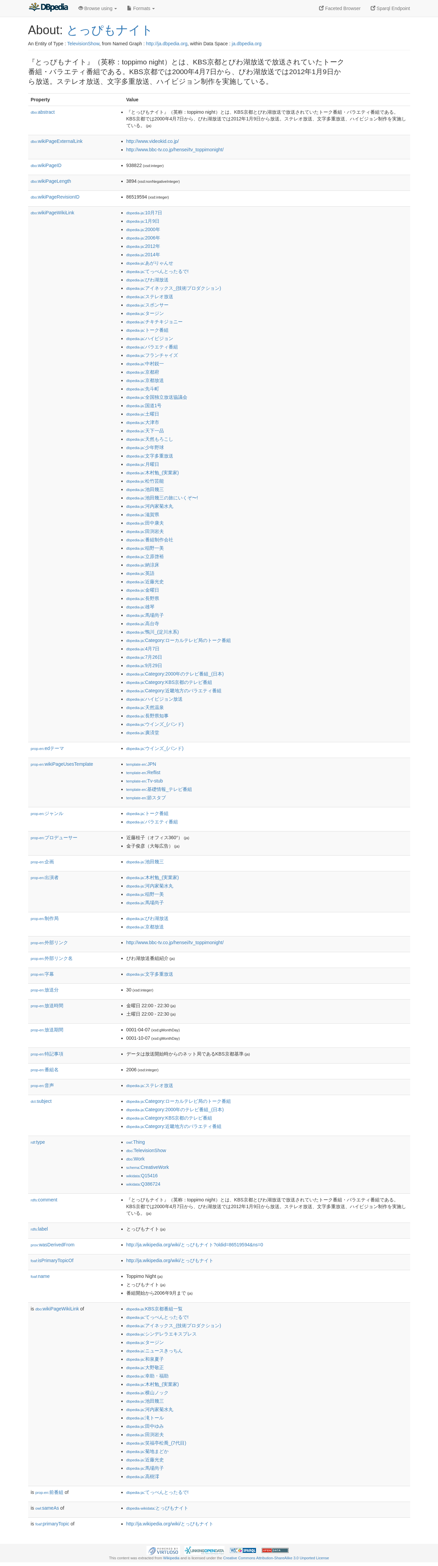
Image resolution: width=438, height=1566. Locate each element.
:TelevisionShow (146, 1150)
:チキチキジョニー (154, 321)
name (40, 1276)
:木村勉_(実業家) (152, 472)
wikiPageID (46, 165)
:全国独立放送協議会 (156, 397)
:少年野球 (145, 447)
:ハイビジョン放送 (154, 699)
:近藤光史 (145, 581)
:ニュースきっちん (154, 1350)
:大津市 (142, 422)
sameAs (47, 1508)
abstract (43, 112)
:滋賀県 (142, 514)
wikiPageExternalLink (57, 141)
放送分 (45, 989)
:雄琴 (140, 606)
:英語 (140, 573)
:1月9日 (143, 221)
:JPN (141, 764)
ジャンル (47, 813)
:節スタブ (146, 797)
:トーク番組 (147, 330)
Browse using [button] (97, 8)
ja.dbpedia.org (247, 43)
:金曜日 (142, 590)
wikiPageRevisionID (55, 197)
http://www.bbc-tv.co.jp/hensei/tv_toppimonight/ (175, 149)
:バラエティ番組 (152, 346)
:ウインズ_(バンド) (155, 724)
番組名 (45, 1069)
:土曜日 (142, 414)
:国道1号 (144, 405)
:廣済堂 (142, 732)
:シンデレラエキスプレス (161, 1334)
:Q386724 (143, 1184)
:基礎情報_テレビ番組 (159, 789)
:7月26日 (144, 657)
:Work (135, 1159)
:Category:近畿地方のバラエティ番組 (174, 690)
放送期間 (47, 1029)
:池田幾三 (145, 489)
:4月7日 (143, 648)
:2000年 (143, 229)
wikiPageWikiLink (52, 212)
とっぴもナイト (109, 30)
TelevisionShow (83, 43)
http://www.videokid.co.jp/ (152, 141)
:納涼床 (142, 565)
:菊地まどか (147, 1451)
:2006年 (143, 237)
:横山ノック (147, 1392)
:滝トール (145, 1417)
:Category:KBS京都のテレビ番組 (169, 682)
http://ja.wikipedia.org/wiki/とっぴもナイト (170, 1260)
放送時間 (47, 1005)
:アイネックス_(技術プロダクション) (173, 288)
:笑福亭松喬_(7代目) (156, 1443)
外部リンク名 (52, 958)
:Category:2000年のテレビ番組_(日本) (175, 674)
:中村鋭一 (145, 363)
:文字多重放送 (149, 455)
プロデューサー (54, 837)
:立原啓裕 (145, 556)
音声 (42, 1085)
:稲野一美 (145, 548)
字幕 (42, 974)
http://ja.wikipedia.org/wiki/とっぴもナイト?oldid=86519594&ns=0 (194, 1244)
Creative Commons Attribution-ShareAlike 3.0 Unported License (276, 1558)
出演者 (45, 877)
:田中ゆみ (145, 1426)
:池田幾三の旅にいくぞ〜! (162, 497)
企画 (42, 861)
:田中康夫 (145, 523)
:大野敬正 (145, 1367)
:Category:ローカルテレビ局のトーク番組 (178, 640)
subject (41, 1101)
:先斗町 (142, 388)
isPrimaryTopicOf (52, 1260)
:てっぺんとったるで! (157, 271)
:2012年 (143, 246)
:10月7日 (144, 212)
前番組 (50, 1492)
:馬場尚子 (145, 615)
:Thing (135, 1142)
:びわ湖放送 (147, 279)
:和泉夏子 (145, 1359)
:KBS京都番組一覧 (154, 1308)
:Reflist (143, 772)
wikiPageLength (51, 181)
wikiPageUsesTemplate (62, 764)
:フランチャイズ (152, 355)
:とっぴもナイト (157, 1508)
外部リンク (49, 942)
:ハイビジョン (149, 338)
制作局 (45, 918)
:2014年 (143, 254)
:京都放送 (145, 380)
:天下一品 (145, 430)
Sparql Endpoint (390, 8)
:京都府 (142, 372)
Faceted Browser (340, 8)
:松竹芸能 (145, 481)
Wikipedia (171, 1558)
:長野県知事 (147, 715)
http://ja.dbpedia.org (167, 43)
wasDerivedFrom (53, 1244)
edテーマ (47, 748)
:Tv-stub (144, 781)
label (39, 1229)
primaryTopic (52, 1523)
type (38, 1142)
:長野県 (142, 598)
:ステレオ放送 (149, 296)
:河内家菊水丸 (149, 506)
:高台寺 (142, 623)
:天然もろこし (149, 439)
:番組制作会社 (149, 539)
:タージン (145, 313)
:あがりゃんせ (149, 263)
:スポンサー (147, 305)
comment (44, 1199)
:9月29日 (144, 665)
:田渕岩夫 (145, 531)
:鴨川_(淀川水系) (152, 632)
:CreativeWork (147, 1167)
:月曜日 (142, 464)
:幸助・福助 (147, 1376)
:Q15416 (142, 1175)
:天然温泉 (145, 707)
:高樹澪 (142, 1476)
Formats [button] (141, 8)
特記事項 (47, 1054)
